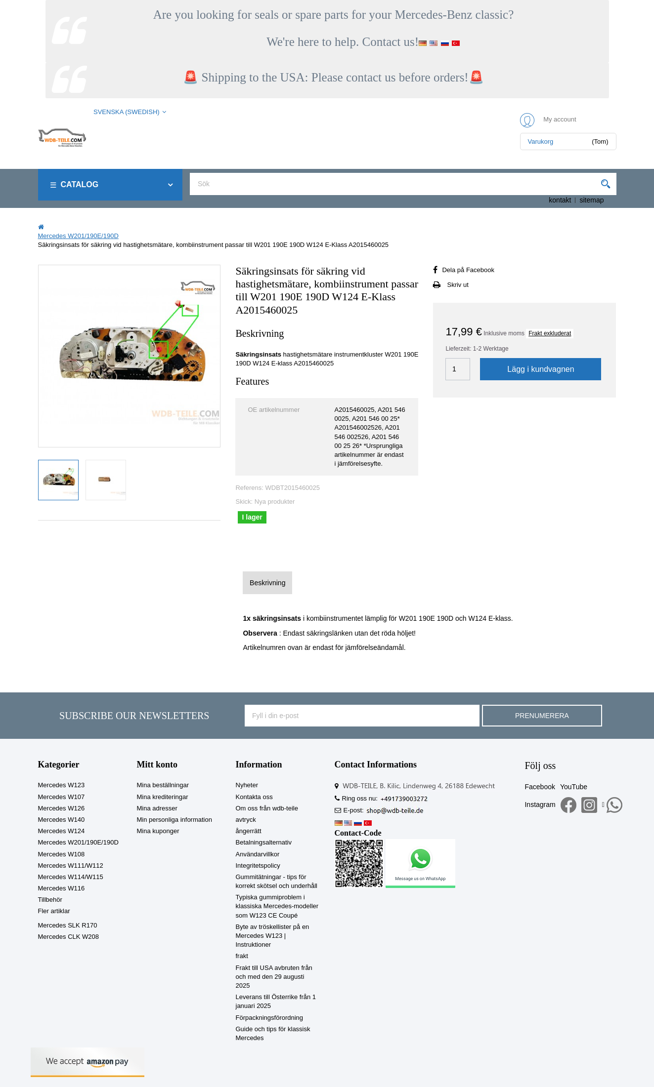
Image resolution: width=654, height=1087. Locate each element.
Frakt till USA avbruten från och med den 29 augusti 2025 (274, 976)
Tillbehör (50, 899)
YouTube (573, 787)
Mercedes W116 (61, 888)
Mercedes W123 (61, 785)
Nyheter (247, 785)
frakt (242, 956)
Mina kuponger (158, 831)
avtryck (246, 819)
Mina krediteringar (162, 797)
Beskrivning (267, 583)
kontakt (560, 200)
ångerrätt (249, 831)
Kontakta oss (254, 797)
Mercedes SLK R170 (67, 925)
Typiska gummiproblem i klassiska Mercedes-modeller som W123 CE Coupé (277, 906)
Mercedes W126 (61, 808)
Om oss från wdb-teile (267, 808)
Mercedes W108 (61, 854)
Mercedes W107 (61, 797)
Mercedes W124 (61, 831)
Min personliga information (174, 819)
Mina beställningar (163, 785)
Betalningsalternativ (264, 842)
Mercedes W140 (61, 819)
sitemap (591, 200)
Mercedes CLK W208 (68, 936)
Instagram (539, 804)
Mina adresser (157, 808)
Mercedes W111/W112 (70, 865)
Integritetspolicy (258, 865)
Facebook (539, 787)
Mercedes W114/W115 (70, 877)
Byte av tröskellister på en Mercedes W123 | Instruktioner (272, 935)
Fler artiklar (54, 911)
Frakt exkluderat (549, 333)
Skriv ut (457, 284)
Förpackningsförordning (270, 1017)
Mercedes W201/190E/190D (78, 842)
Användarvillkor (258, 854)
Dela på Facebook (468, 270)
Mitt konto (157, 764)
